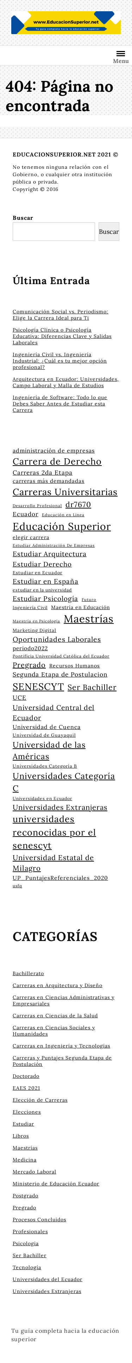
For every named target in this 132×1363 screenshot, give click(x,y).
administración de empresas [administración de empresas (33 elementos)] (54, 450)
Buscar (23, 217)
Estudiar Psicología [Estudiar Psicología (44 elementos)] (45, 598)
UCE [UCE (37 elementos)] (19, 698)
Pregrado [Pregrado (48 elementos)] (29, 664)
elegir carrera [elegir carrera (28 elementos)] (31, 537)
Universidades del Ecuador (47, 1279)
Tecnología (27, 1267)
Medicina (25, 1160)
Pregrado (24, 1207)
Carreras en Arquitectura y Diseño (57, 985)
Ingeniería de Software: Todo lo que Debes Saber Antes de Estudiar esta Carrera (60, 403)
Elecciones (27, 1112)
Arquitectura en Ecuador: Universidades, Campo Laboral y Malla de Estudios (66, 382)
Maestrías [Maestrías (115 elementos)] (89, 618)
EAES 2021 (26, 1088)
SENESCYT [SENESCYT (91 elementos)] (38, 686)
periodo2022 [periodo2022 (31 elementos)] (30, 648)
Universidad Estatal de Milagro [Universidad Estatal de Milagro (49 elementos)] (53, 863)
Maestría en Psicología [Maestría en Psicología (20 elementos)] (36, 621)
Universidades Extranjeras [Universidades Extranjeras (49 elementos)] (60, 807)
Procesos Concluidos (39, 1219)
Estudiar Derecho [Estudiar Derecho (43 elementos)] (42, 564)
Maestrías (25, 1148)
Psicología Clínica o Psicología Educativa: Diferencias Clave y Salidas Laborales (62, 336)
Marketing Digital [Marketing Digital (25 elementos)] (34, 630)
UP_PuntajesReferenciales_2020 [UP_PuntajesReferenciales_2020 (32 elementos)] (60, 877)
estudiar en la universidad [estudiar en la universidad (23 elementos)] (42, 590)
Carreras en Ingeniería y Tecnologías (61, 1046)
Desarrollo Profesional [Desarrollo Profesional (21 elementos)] (37, 505)
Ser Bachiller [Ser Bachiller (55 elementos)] (92, 687)
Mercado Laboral (34, 1172)
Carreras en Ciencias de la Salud (55, 1015)
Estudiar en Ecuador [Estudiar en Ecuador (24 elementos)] (37, 572)
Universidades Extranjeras (47, 1291)
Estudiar (23, 1124)
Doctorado (26, 1076)
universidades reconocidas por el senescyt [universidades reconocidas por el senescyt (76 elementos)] (54, 832)
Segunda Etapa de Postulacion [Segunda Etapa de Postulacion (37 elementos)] (60, 674)
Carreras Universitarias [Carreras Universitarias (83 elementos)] (65, 492)
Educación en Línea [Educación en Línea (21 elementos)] (63, 514)
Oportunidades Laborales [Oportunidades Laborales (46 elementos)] (57, 639)
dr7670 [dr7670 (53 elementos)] (78, 504)
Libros (21, 1136)
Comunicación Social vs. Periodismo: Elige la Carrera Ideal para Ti (60, 314)
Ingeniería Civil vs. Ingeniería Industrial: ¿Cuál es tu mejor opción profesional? (60, 360)
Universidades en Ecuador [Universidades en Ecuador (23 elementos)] (42, 798)
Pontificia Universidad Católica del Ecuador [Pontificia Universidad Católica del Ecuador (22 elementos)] (61, 656)
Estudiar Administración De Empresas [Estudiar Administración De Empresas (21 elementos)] (54, 545)
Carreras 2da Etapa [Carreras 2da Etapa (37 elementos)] (43, 472)
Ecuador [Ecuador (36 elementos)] (25, 514)
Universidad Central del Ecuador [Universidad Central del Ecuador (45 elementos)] (53, 712)
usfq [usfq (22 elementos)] (17, 885)
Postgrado (25, 1195)
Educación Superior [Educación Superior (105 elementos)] (62, 526)
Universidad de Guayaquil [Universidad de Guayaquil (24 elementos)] (44, 735)
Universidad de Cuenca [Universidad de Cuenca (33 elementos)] (47, 726)
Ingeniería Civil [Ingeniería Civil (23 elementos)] (30, 607)
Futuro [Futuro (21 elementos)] (89, 599)
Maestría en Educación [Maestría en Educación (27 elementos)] (80, 607)
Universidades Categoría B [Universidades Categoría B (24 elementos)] (45, 766)
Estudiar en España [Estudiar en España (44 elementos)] (45, 581)
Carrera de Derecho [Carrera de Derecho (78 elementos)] (57, 461)
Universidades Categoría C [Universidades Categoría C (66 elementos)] (64, 781)
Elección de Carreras (40, 1100)
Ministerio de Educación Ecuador (56, 1183)
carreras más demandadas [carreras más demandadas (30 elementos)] (48, 481)
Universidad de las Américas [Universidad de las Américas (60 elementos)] (49, 751)
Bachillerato (28, 973)
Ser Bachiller (29, 1255)
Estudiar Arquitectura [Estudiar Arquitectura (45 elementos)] (50, 554)
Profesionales (30, 1231)
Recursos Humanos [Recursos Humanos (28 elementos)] (74, 666)
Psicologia (26, 1243)
